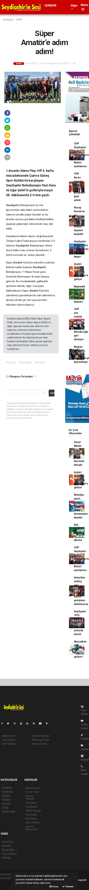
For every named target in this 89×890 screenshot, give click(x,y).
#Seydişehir (25, 362)
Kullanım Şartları (41, 735)
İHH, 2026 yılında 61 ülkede (78, 532)
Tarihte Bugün (33, 810)
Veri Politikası (9, 743)
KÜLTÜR (6, 803)
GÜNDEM (50, 5)
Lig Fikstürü (31, 806)
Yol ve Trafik (32, 791)
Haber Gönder (39, 743)
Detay (53, 886)
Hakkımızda (8, 735)
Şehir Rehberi (32, 822)
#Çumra (11, 362)
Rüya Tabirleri (9, 853)
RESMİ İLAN (8, 811)
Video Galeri (84, 724)
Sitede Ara (8, 841)
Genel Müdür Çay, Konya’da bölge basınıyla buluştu (79, 453)
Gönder (52, 393)
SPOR (19, 19)
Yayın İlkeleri (9, 739)
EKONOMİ (7, 791)
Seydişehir (13, 205)
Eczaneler (31, 802)
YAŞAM (6, 799)
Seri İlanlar (31, 818)
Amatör (18, 262)
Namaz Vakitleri (29, 797)
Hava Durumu (33, 788)
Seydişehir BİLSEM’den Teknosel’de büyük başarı (81, 249)
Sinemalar (31, 814)
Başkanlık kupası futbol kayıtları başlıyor (79, 294)
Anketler (6, 845)
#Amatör (40, 362)
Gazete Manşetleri (31, 828)
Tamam (68, 886)
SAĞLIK (6, 795)
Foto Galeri (84, 710)
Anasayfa (8, 19)
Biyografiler (8, 849)
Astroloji (6, 857)
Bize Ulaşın (84, 770)
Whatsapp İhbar (40, 739)
